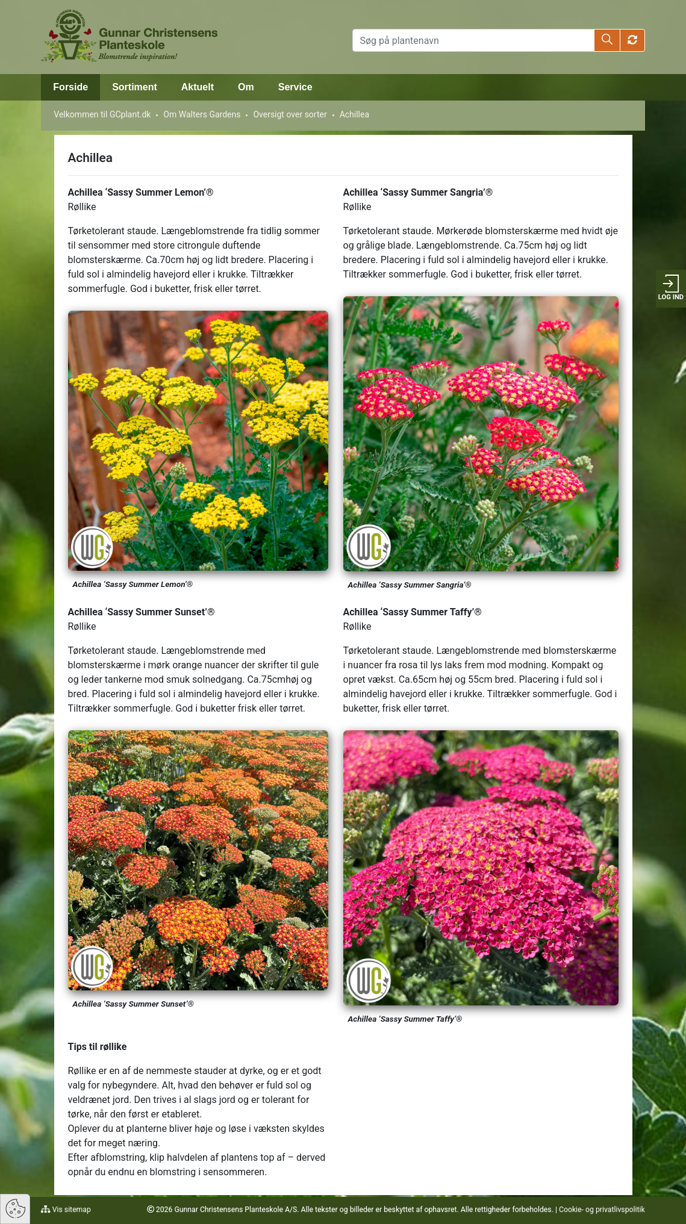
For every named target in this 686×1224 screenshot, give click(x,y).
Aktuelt (197, 87)
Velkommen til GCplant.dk (102, 114)
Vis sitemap (71, 1209)
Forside (70, 87)
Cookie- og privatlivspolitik (602, 1209)
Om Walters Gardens (201, 114)
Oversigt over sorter (289, 114)
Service (295, 87)
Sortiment (134, 87)
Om (246, 87)
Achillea (354, 114)
